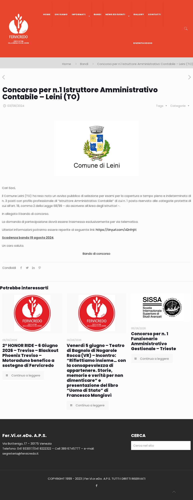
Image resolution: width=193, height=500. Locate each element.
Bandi (84, 64)
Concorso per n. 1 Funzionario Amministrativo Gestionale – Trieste (153, 341)
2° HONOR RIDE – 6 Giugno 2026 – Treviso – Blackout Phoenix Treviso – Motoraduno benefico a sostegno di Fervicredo (30, 355)
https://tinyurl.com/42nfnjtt (116, 230)
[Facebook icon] (96, 485)
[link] (81, 31)
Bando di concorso (96, 253)
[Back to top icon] (174, 492)
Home (66, 64)
